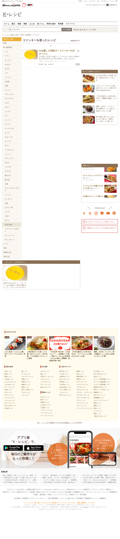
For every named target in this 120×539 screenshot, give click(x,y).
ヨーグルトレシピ (27, 376)
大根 (6, 184)
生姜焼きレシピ (64, 376)
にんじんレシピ (9, 400)
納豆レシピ (25, 387)
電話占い (109, 489)
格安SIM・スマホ (9, 492)
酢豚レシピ (80, 371)
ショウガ (8, 167)
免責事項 (102, 498)
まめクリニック (59, 489)
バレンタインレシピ (47, 415)
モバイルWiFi (51, 492)
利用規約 (25, 498)
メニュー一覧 (113, 1)
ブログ (101, 489)
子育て (80, 1)
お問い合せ (70, 498)
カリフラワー (9, 98)
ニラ (6, 73)
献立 (13, 24)
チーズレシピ (25, 374)
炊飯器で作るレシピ (100, 387)
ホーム (7, 24)
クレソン (8, 154)
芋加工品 (6, 256)
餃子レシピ (80, 374)
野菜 (4, 43)
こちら (85, 507)
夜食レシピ (97, 413)
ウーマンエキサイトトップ (95, 5)
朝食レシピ (97, 408)
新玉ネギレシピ (45, 387)
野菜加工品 (7, 252)
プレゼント (104, 1)
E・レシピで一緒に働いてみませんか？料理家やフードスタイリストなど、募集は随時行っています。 (60, 503)
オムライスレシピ (82, 384)
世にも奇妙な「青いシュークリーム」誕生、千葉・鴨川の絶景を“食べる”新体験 (31, 475)
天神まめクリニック (74, 489)
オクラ (7, 133)
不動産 (35, 494)
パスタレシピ (81, 387)
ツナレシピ (25, 395)
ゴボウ (7, 216)
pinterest (114, 213)
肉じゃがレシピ (64, 379)
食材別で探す (8, 39)
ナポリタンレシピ (82, 390)
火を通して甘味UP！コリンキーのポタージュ (57, 52)
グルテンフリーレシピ (101, 400)
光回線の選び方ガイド (34, 489)
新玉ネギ (8, 175)
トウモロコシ (9, 150)
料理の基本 (51, 24)
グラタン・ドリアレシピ (85, 392)
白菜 (6, 203)
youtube (108, 213)
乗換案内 (113, 492)
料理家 (60, 24)
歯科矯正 (43, 494)
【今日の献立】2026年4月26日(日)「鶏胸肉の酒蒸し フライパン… (106, 98)
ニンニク (8, 77)
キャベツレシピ (9, 387)
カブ (6, 116)
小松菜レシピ (8, 408)
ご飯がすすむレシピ (100, 416)
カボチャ (8, 64)
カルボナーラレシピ (83, 395)
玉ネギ (7, 69)
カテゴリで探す (90, 30)
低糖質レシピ (98, 392)
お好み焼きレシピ (65, 387)
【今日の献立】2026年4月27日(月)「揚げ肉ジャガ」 (61, 482)
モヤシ (7, 145)
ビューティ (92, 1)
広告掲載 (79, 498)
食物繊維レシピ (99, 398)
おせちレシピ (44, 397)
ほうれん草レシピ (10, 405)
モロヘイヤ (9, 137)
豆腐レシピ (25, 379)
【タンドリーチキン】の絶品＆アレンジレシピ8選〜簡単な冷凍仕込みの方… (106, 88)
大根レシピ (8, 390)
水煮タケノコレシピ (47, 376)
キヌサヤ (8, 171)
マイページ (70, 24)
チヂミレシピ (81, 400)
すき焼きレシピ (64, 384)
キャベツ (8, 90)
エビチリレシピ (82, 382)
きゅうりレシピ (9, 403)
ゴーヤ (7, 212)
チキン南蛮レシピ (65, 390)
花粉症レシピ (44, 402)
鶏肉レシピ (8, 376)
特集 (19, 24)
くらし (86, 1)
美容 (49, 494)
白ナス (7, 220)
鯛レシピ (43, 374)
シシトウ (8, 195)
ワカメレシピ (25, 392)
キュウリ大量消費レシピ (102, 384)
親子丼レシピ (63, 371)
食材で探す (79, 30)
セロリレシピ (44, 371)
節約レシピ (97, 403)
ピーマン (8, 124)
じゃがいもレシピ (10, 382)
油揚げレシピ (25, 384)
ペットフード (58, 494)
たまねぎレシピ (9, 384)
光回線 (32, 492)
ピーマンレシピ (9, 398)
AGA (66, 494)
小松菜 (7, 81)
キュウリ (8, 60)
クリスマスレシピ (46, 413)
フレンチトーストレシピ (85, 408)
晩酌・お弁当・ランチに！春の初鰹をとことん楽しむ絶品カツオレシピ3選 (105, 109)
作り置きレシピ (99, 371)
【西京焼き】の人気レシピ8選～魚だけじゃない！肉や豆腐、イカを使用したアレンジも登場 (36, 477)
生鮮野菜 (8, 47)
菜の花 (7, 180)
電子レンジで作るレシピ (102, 390)
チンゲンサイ (9, 128)
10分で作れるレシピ (100, 374)
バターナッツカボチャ (12, 230)
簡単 (25, 24)
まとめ (32, 24)
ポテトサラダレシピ (83, 398)
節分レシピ (44, 399)
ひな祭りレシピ (45, 405)
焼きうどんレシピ (65, 395)
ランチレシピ (98, 411)
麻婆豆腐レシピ (82, 376)
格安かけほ (41, 492)
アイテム (94, 489)
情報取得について (91, 498)
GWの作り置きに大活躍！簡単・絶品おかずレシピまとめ (106, 78)
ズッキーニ (9, 199)
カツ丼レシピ (63, 374)
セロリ (7, 107)
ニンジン (8, 120)
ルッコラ (8, 141)
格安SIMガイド (22, 492)
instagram (96, 213)
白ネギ (7, 162)
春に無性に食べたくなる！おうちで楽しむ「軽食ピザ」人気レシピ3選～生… (105, 119)
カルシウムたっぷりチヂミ (92, 176)
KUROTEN (20, 489)
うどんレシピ (63, 392)
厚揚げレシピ (25, 382)
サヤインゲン (9, 158)
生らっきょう (9, 240)
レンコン (8, 111)
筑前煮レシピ (63, 382)
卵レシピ (24, 371)
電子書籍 (83, 494)
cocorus (60, 492)
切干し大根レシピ (27, 390)
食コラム (40, 24)
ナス (6, 52)
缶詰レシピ (97, 376)
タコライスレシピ (82, 403)
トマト (7, 56)
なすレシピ (8, 392)
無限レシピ (97, 405)
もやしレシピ (8, 395)
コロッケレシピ (82, 405)
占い (98, 1)
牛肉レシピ (8, 371)
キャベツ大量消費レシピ (102, 379)
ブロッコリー (9, 94)
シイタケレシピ (45, 382)
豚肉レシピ (8, 374)
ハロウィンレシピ (46, 410)
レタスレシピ (44, 379)
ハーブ (5, 244)
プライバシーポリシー (38, 498)
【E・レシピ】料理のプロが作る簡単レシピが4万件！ (60, 423)
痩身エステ (74, 494)
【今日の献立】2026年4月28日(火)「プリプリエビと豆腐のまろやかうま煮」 (30, 482)
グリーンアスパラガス (12, 189)
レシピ (97, 492)
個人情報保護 (53, 498)
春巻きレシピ (81, 379)
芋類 (4, 248)
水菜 (6, 86)
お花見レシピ (44, 407)
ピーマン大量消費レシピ (102, 382)
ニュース (105, 492)
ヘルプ (62, 498)
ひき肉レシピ (8, 379)
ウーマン (90, 492)
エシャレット (9, 235)
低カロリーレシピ (99, 395)
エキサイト (113, 5)
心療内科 (86, 489)
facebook (84, 213)
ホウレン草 (9, 207)
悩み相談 (68, 492)
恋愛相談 (76, 492)
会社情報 (17, 498)
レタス (7, 103)
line (102, 213)
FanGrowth (47, 489)
